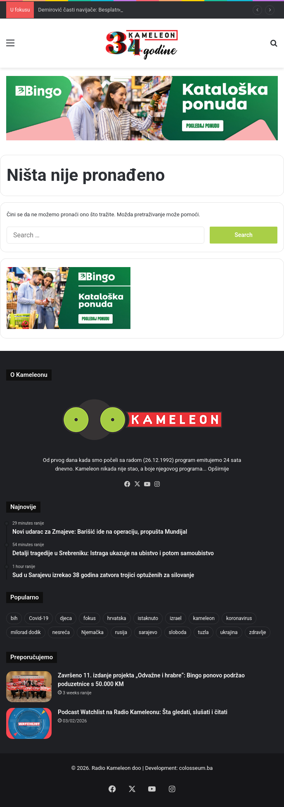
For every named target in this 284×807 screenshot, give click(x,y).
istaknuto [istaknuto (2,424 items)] (148, 618)
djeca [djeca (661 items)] (66, 618)
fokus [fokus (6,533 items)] (89, 618)
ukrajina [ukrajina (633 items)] (229, 632)
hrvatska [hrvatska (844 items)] (116, 618)
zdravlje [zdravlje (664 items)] (257, 632)
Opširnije (218, 469)
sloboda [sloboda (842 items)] (178, 632)
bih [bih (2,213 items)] (14, 618)
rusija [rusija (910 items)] (121, 632)
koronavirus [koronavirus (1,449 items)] (239, 618)
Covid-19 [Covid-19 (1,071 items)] (38, 618)
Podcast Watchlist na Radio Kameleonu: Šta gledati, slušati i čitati (142, 712)
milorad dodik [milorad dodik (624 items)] (26, 632)
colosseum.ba (196, 768)
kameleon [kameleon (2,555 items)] (204, 618)
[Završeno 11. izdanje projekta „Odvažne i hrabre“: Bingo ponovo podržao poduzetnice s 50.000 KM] (29, 686)
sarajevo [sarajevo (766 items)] (148, 632)
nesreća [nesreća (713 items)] (61, 632)
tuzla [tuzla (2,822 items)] (203, 632)
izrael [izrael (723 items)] (176, 618)
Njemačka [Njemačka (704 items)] (92, 632)
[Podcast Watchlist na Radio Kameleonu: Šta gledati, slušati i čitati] (29, 723)
